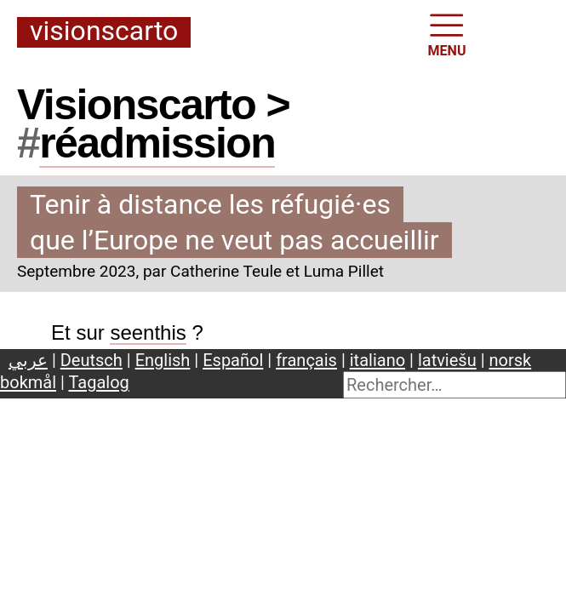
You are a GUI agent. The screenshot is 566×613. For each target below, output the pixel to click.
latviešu (447, 360)
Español (233, 360)
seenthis (148, 332)
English (163, 360)
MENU (447, 34)
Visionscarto (104, 32)
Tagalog (98, 382)
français (306, 360)
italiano (377, 360)
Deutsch (91, 360)
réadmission (157, 143)
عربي (28, 360)
